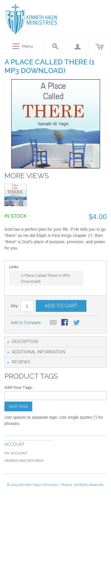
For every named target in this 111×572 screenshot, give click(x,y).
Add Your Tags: (18, 387)
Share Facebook (65, 323)
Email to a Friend (53, 323)
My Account (16, 453)
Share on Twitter (77, 323)
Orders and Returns (24, 461)
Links (14, 267)
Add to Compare (26, 322)
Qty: (14, 306)
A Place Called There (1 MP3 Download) (45, 278)
